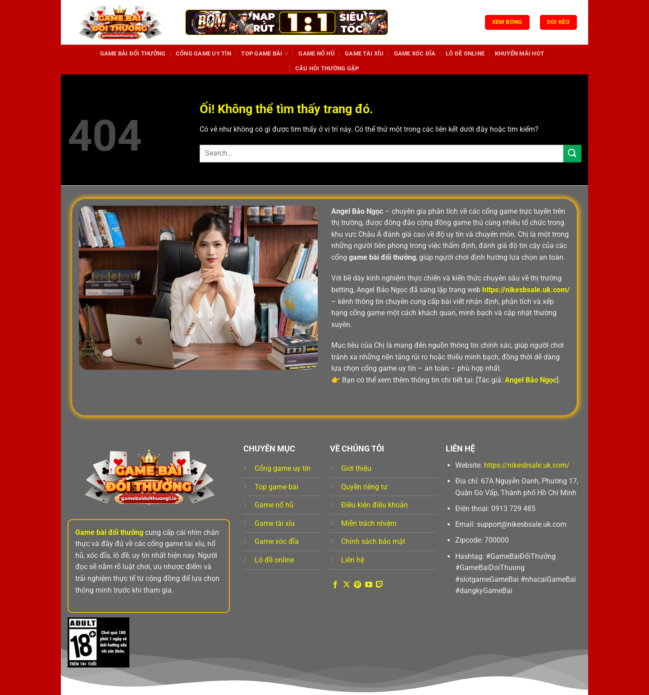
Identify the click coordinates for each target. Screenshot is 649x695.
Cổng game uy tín (203, 53)
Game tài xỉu (364, 53)
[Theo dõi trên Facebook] (335, 585)
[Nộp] (572, 153)
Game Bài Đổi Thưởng (133, 53)
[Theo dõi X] (346, 585)
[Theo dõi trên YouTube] (368, 585)
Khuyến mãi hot (519, 53)
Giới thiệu (356, 468)
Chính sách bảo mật (373, 541)
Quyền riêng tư (364, 487)
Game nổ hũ (316, 53)
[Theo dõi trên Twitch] (379, 585)
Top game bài (264, 53)
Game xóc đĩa (415, 53)
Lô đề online (465, 53)
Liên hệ (352, 560)
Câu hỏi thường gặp (327, 68)
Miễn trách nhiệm (369, 523)
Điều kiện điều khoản (374, 505)
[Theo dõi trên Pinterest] (357, 585)
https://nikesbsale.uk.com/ (527, 465)
